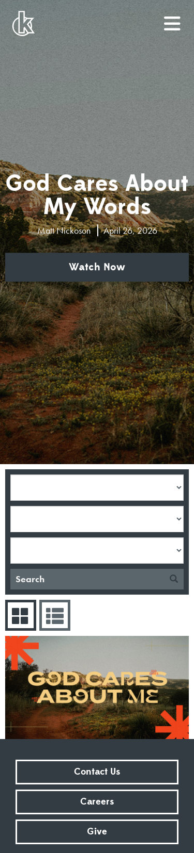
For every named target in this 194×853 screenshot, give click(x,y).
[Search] (87, 579)
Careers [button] (97, 802)
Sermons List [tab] (53, 615)
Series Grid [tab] (19, 615)
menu (173, 19)
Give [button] (97, 832)
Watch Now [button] (97, 267)
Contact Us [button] (97, 772)
